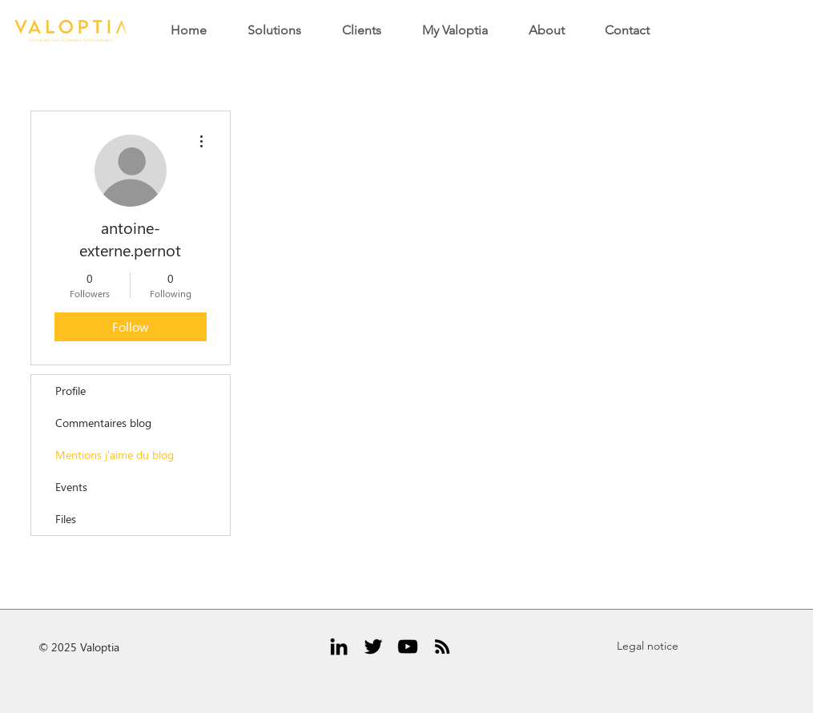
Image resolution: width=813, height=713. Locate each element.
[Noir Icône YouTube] (408, 646)
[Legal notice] (648, 646)
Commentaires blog (103, 422)
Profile (70, 390)
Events (71, 486)
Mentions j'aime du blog (114, 454)
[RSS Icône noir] (442, 646)
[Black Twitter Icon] (373, 646)
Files (65, 518)
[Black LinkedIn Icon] (339, 646)
